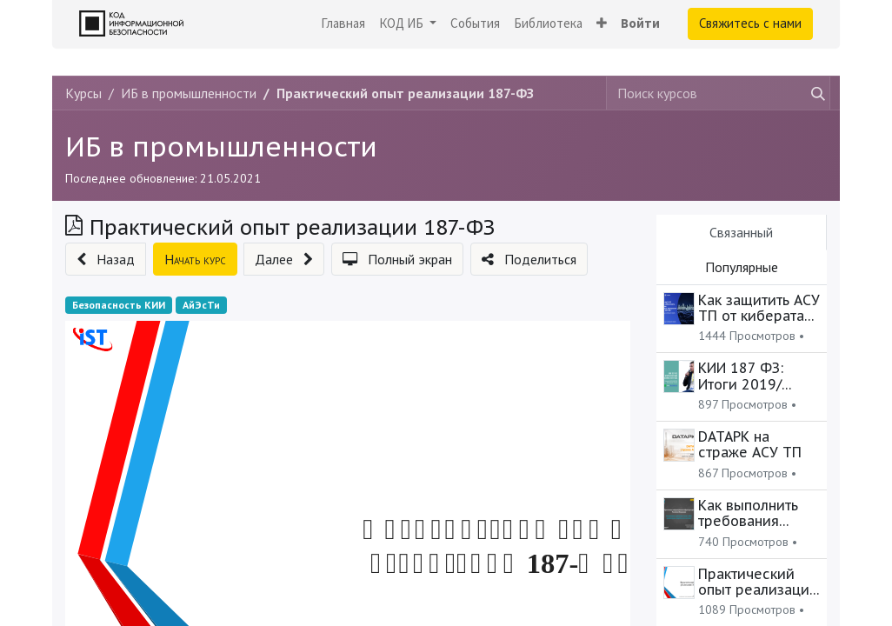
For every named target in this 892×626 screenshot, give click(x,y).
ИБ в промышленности (221, 146)
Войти (640, 23)
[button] (601, 24)
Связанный (741, 232)
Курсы (83, 93)
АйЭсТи (201, 304)
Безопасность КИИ (118, 304)
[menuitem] (343, 24)
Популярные (741, 267)
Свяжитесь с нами (750, 23)
